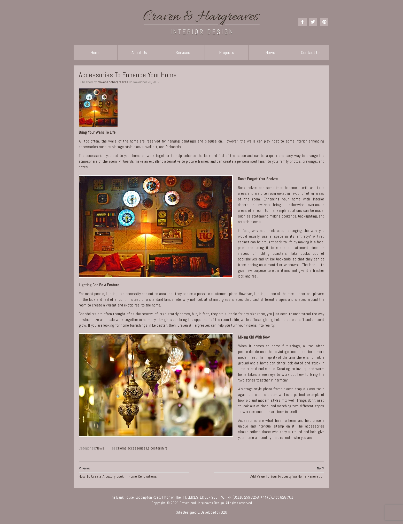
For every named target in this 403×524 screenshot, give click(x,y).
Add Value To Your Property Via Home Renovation (269, 472)
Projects (226, 52)
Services (183, 52)
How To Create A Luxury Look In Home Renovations (134, 472)
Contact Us (311, 52)
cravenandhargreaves (112, 82)
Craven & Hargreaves (193, 325)
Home (95, 52)
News (270, 52)
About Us (139, 52)
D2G (224, 512)
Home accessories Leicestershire (142, 448)
